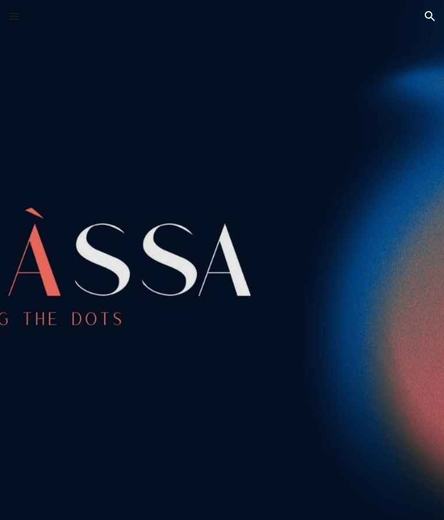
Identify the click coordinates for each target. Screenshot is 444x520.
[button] (14, 16)
